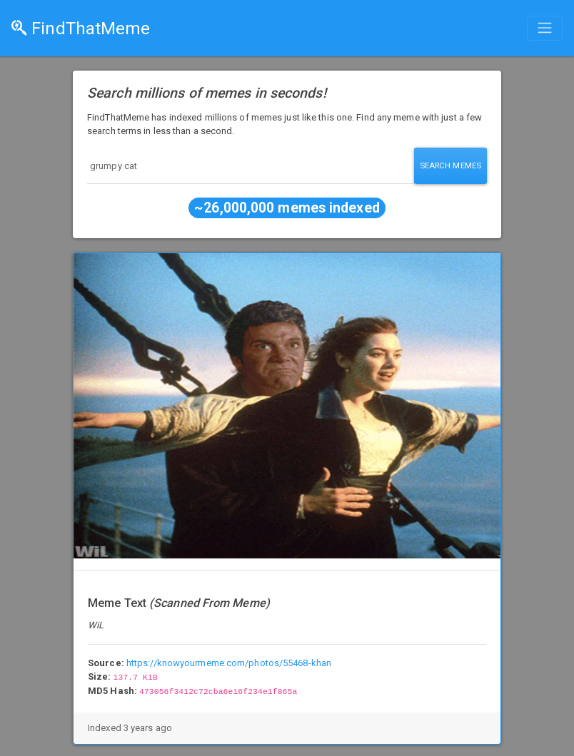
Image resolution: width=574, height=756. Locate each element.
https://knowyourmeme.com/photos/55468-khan (228, 663)
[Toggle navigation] (545, 28)
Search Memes (450, 165)
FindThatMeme (80, 29)
